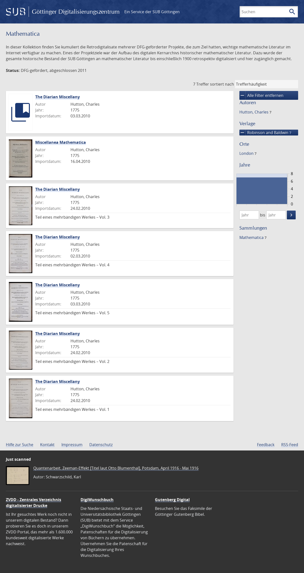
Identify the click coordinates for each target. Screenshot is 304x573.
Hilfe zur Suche (19, 444)
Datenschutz (101, 444)
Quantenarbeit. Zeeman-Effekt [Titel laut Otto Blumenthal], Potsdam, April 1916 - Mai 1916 (116, 468)
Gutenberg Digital (172, 499)
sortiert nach (222, 84)
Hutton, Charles (255, 112)
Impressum (71, 444)
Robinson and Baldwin (265, 132)
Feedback (265, 444)
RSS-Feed (289, 444)
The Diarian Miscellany (57, 97)
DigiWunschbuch (97, 499)
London (248, 153)
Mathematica (253, 237)
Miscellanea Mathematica (60, 142)
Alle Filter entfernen (261, 95)
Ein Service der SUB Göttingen (152, 11)
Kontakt (47, 444)
